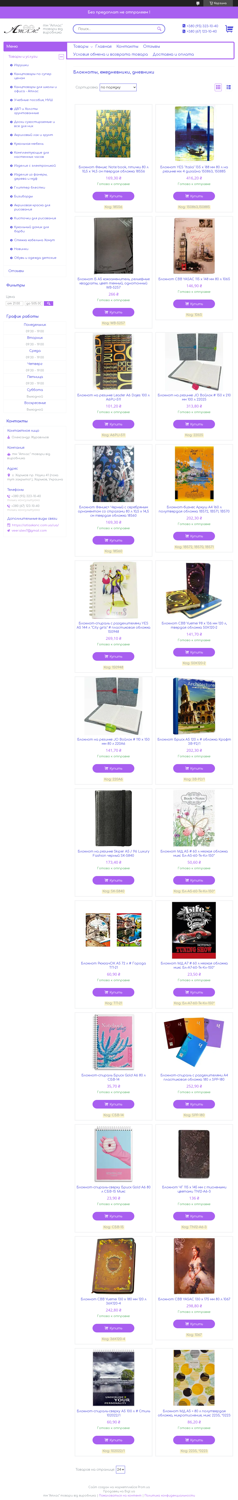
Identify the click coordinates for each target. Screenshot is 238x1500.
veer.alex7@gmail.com (29, 530)
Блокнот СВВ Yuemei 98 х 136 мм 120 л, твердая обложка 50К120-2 (194, 625)
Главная (103, 46)
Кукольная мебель (28, 143)
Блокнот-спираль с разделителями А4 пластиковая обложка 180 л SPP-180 (194, 1077)
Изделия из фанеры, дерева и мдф (30, 176)
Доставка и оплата (173, 54)
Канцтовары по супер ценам (32, 76)
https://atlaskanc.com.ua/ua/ (35, 525)
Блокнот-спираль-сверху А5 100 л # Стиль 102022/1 (113, 1413)
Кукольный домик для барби (31, 229)
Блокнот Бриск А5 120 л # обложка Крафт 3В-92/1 (194, 741)
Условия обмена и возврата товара (110, 54)
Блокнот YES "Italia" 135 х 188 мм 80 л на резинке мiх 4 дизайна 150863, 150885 (194, 169)
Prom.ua (144, 1487)
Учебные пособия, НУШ (33, 100)
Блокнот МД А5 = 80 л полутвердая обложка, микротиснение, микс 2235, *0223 (194, 1413)
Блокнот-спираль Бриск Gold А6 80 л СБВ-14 (113, 1077)
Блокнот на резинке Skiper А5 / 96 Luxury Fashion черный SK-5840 (113, 853)
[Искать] (159, 29)
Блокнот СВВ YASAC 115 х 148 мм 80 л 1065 (194, 279)
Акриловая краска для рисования (32, 207)
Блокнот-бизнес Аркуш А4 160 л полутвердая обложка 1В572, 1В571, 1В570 (194, 509)
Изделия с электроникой (35, 165)
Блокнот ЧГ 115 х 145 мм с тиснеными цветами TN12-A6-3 (194, 1189)
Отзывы (151, 46)
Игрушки (21, 65)
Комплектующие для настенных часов (31, 154)
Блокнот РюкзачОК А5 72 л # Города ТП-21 (113, 965)
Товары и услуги (22, 57)
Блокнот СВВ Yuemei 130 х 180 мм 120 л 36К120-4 (113, 1301)
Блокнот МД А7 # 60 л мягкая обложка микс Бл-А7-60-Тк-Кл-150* (194, 965)
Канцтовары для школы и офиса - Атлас (35, 89)
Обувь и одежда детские (35, 258)
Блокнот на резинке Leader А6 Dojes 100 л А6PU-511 (113, 397)
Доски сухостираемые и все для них (34, 124)
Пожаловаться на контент (120, 1495)
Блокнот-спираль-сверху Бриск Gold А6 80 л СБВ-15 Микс (113, 1189)
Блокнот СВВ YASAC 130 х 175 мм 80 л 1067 (194, 1299)
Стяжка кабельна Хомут (34, 240)
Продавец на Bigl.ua (119, 1491)
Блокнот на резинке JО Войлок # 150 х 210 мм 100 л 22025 (194, 397)
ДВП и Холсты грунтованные (26, 111)
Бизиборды (23, 196)
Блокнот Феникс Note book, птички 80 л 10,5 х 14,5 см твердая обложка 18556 (114, 169)
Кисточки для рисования (35, 218)
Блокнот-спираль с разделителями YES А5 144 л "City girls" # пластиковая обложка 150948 (113, 628)
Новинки (21, 249)
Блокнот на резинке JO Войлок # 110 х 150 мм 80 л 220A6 (113, 741)
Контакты (127, 46)
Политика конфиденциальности (170, 1495)
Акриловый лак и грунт (33, 135)
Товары (80, 46)
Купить (115, 196)
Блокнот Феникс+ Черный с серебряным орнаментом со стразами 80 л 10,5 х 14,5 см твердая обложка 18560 (113, 511)
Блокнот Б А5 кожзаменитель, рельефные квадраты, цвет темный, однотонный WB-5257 (113, 283)
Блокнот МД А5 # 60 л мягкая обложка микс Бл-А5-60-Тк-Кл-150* (194, 853)
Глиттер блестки (29, 187)
